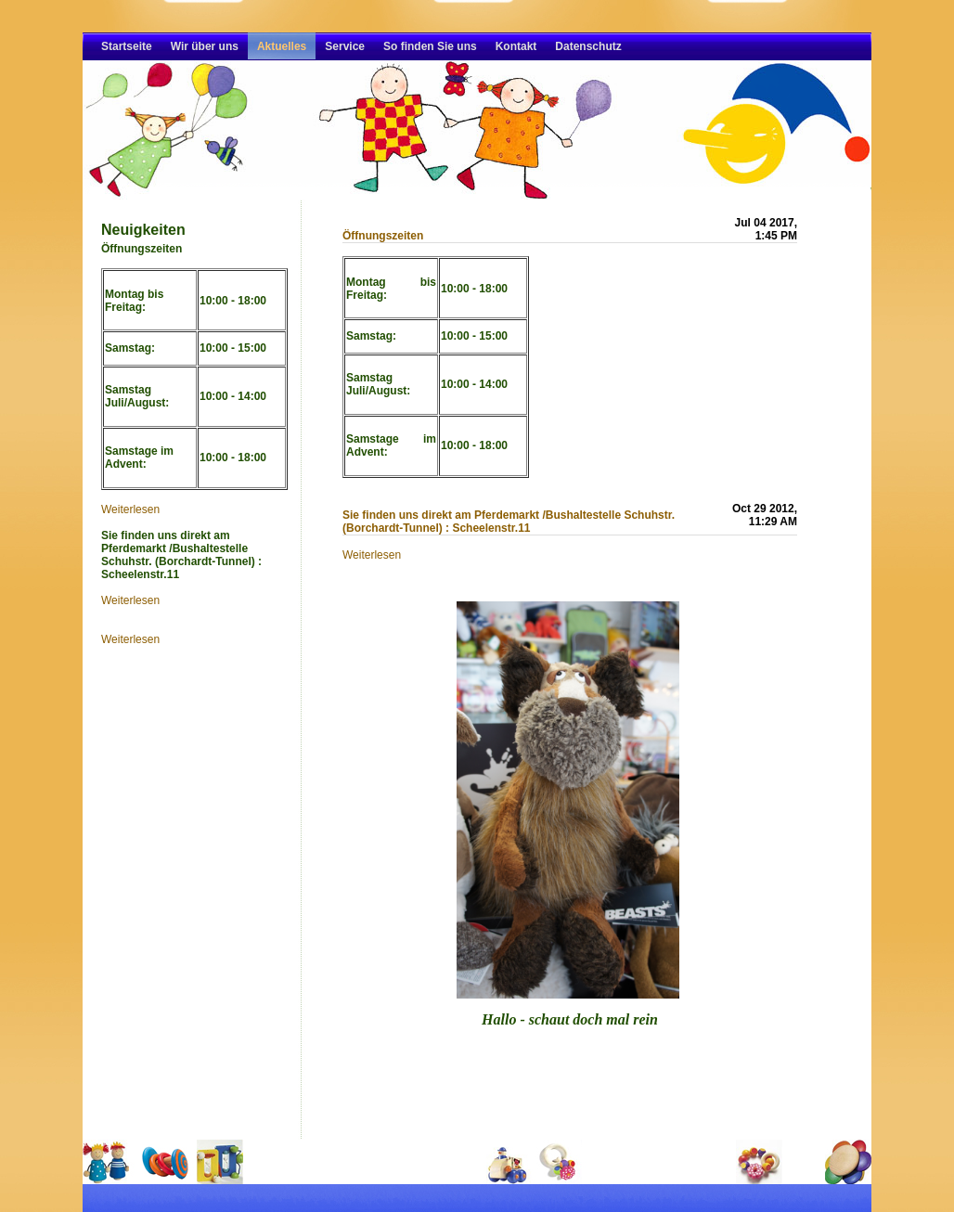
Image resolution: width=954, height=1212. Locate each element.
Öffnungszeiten (382, 235)
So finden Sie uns (430, 46)
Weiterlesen (130, 509)
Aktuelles (281, 46)
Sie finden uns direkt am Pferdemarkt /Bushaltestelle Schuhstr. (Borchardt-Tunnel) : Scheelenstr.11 (508, 522)
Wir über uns (204, 46)
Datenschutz (588, 46)
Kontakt (516, 46)
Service (345, 46)
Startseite (126, 46)
